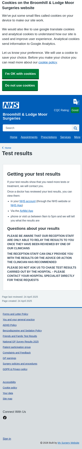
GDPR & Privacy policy (15, 369)
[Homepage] (28, 109)
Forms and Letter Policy (15, 314)
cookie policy (47, 62)
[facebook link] (5, 418)
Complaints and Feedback (17, 352)
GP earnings (9, 358)
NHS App (16, 205)
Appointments (29, 137)
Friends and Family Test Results (20, 336)
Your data (8, 393)
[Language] (76, 101)
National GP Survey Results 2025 (21, 341)
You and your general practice (19, 319)
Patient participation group (17, 347)
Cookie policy (10, 387)
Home (13, 137)
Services (65, 137)
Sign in (7, 438)
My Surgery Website (68, 443)
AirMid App (26, 210)
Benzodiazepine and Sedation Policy (22, 330)
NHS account (28, 201)
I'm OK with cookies (20, 73)
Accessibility (9, 382)
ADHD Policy (10, 325)
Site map (7, 398)
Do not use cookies (20, 85)
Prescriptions (49, 137)
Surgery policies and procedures (20, 363)
